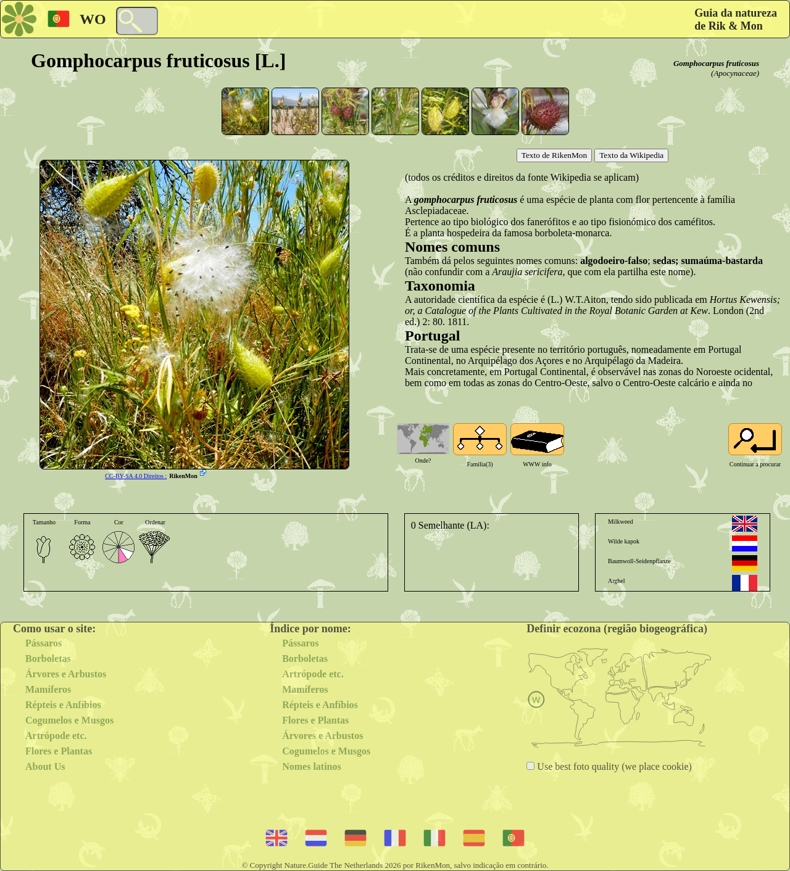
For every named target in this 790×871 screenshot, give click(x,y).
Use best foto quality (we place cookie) (613, 766)
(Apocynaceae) (735, 73)
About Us (45, 766)
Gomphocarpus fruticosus (716, 63)
